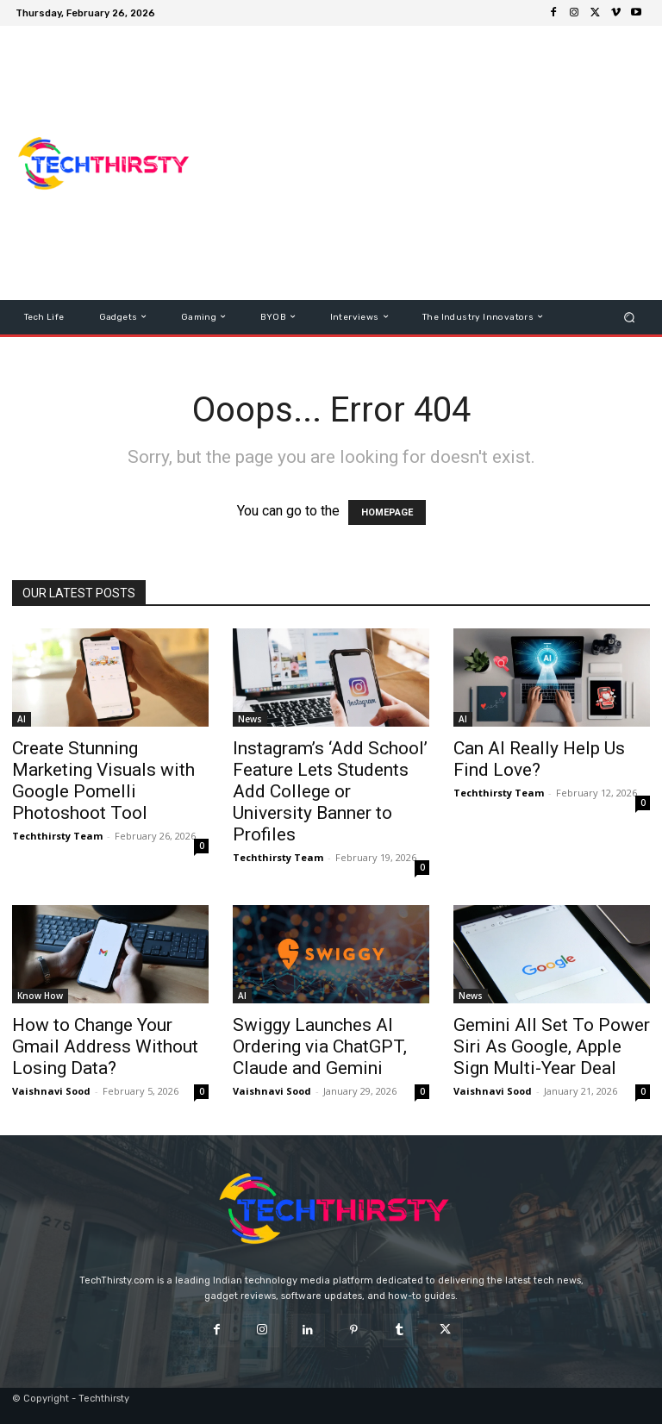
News (250, 719)
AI (21, 719)
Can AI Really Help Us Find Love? (539, 759)
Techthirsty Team (57, 835)
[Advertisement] (435, 163)
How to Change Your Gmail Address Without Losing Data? (105, 1046)
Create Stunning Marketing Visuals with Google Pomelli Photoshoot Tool (103, 780)
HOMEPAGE (387, 512)
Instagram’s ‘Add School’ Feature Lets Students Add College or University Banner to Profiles (330, 791)
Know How (40, 996)
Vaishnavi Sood (51, 1090)
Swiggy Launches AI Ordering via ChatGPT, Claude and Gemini (320, 1046)
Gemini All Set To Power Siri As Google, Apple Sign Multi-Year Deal (551, 1046)
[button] (629, 317)
